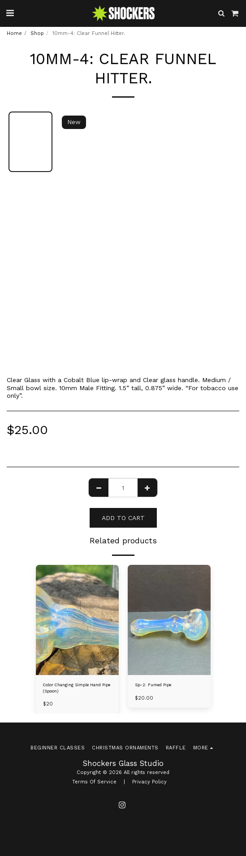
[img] (77, 620)
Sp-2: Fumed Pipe (153, 685)
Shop (37, 33)
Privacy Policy (149, 782)
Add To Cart (123, 517)
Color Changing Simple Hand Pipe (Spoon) (76, 688)
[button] (9, 13)
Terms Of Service (94, 782)
